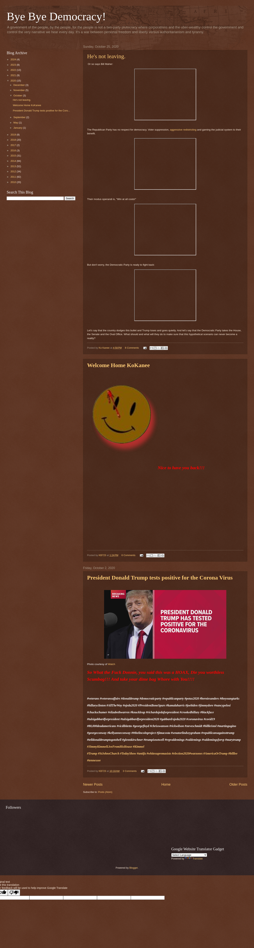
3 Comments (130, 771)
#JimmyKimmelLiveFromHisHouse (109, 746)
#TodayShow (128, 753)
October (18, 95)
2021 (14, 75)
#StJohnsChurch (108, 753)
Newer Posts (93, 784)
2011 (14, 176)
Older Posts (238, 784)
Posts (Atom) (105, 792)
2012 (14, 171)
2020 (14, 80)
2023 (14, 64)
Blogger (133, 867)
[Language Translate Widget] (189, 855)
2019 (14, 134)
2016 (14, 150)
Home (166, 784)
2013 (14, 166)
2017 (14, 145)
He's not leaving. (106, 56)
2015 (14, 155)
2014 (14, 161)
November (19, 90)
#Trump (92, 753)
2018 (14, 139)
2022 (14, 70)
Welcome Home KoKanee (27, 105)
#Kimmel (138, 746)
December (19, 85)
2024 (14, 59)
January (18, 127)
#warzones (195, 753)
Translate (194, 858)
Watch (111, 664)
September (19, 117)
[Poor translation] (14, 892)
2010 (14, 182)
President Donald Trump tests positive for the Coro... (41, 110)
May (16, 122)
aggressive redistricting (183, 129)
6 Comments (128, 555)
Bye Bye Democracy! (56, 16)
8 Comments (132, 347)
